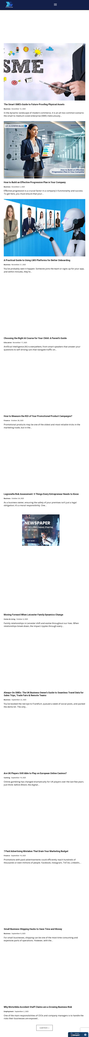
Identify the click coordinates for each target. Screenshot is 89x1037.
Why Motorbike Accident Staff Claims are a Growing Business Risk (38, 1007)
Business (7, 109)
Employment (9, 1012)
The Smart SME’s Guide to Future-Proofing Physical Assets (34, 104)
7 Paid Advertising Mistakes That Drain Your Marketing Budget (36, 851)
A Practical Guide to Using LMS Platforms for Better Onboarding (37, 260)
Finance (7, 421)
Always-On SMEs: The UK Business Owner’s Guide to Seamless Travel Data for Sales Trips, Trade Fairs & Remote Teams (44, 694)
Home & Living (9, 619)
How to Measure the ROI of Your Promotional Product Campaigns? (38, 416)
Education (8, 343)
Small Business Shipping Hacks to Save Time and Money (33, 929)
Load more (44, 1028)
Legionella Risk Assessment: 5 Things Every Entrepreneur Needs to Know (41, 494)
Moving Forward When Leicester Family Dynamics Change (33, 614)
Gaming (7, 778)
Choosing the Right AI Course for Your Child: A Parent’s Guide (35, 338)
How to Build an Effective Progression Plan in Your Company (35, 182)
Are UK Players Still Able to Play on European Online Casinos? (35, 773)
